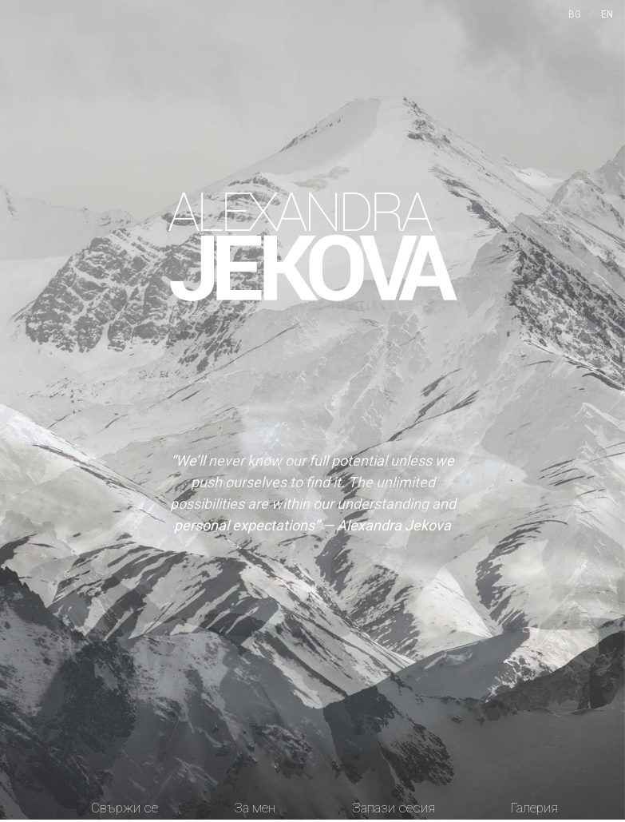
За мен (254, 808)
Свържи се (124, 808)
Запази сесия (393, 808)
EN (607, 14)
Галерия (534, 808)
